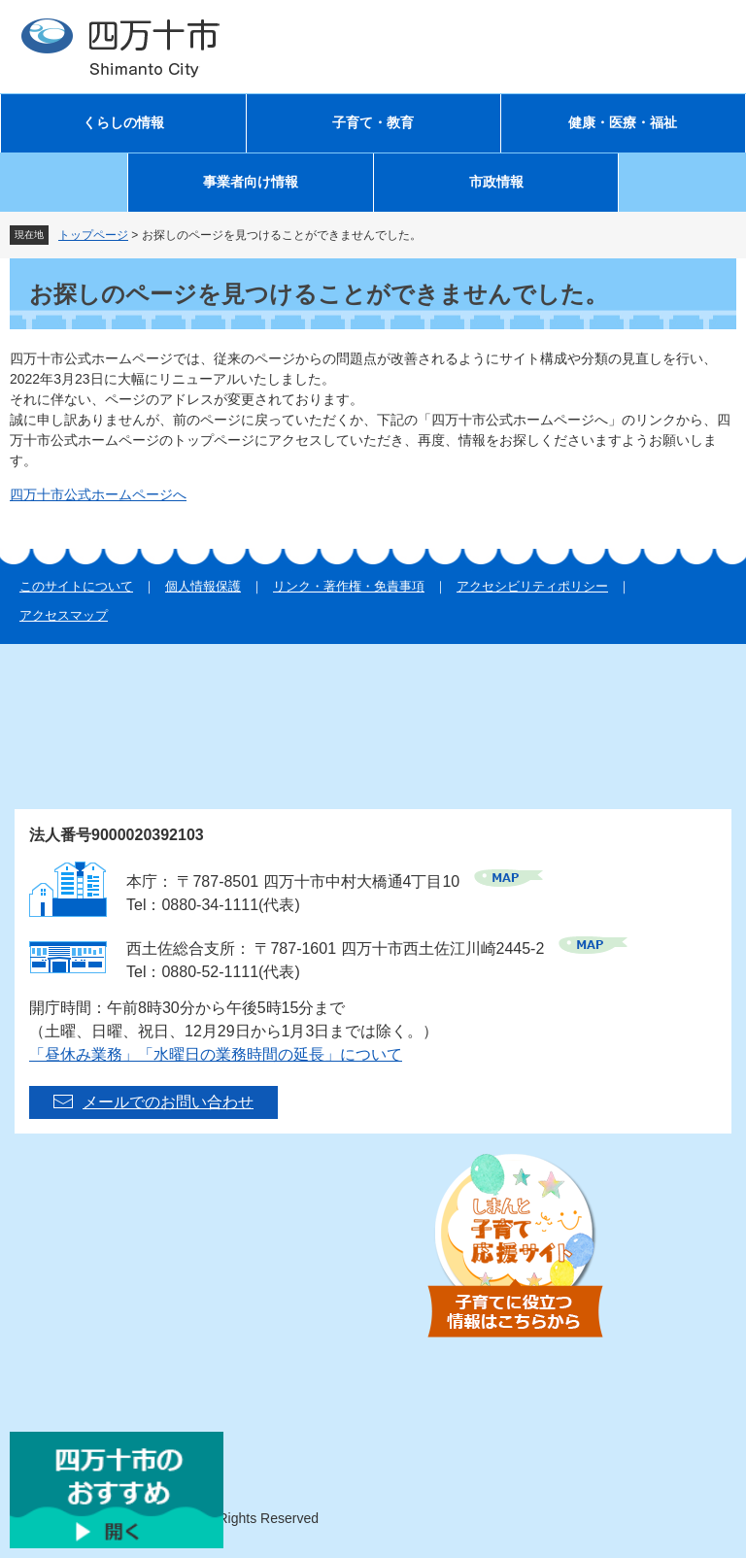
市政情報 (496, 182)
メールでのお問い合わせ (168, 1102)
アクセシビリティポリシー (532, 586)
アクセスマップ (63, 615)
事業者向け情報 (250, 182)
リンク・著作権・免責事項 (348, 586)
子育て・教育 (373, 123)
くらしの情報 (123, 123)
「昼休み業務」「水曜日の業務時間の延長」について (215, 1054)
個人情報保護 (203, 586)
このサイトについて (76, 586)
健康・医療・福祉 (622, 123)
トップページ (93, 235)
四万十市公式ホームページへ (98, 494)
